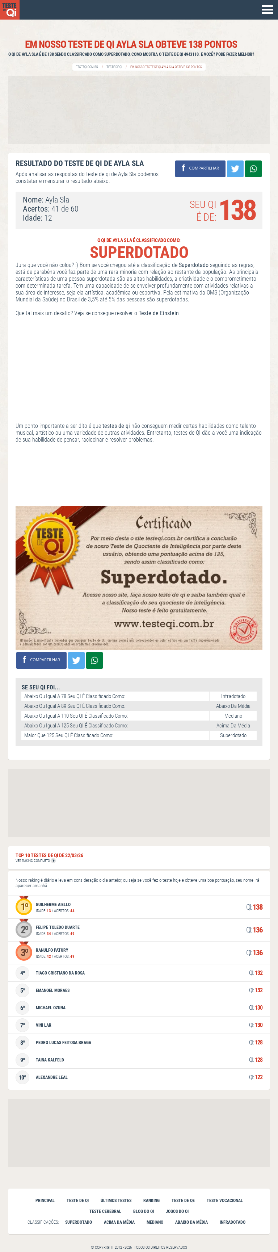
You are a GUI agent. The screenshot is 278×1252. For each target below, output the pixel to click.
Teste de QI (114, 67)
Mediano (155, 1222)
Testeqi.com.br (87, 67)
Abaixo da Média (191, 1222)
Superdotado (78, 1222)
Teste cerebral (105, 1211)
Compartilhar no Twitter (235, 168)
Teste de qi (78, 1200)
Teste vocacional (225, 1200)
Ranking (151, 1200)
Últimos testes (116, 1200)
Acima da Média (119, 1222)
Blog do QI (143, 1211)
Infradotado (232, 1222)
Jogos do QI (177, 1211)
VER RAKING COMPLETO (36, 861)
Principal (45, 1200)
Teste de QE (183, 1200)
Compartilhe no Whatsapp (253, 168)
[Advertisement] (139, 110)
